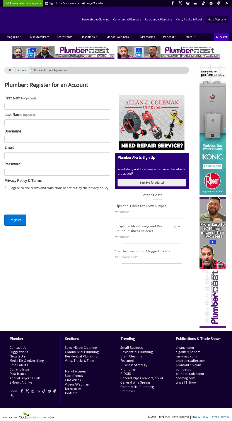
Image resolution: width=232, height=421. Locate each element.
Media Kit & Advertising (27, 360)
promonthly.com (188, 365)
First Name (20, 98)
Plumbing (127, 369)
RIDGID (125, 373)
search (221, 37)
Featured (127, 360)
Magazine (13, 37)
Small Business (131, 347)
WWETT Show (186, 382)
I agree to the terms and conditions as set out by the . (57, 188)
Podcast (169, 37)
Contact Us (18, 347)
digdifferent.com (188, 352)
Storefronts (64, 37)
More (189, 37)
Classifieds (88, 37)
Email (9, 147)
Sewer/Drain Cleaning (95, 19)
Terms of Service (219, 417)
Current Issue (19, 369)
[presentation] (37, 204)
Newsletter (18, 356)
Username (12, 131)
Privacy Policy (199, 417)
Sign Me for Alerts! (152, 183)
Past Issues (18, 373)
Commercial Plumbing (127, 19)
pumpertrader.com (190, 373)
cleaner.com (185, 347)
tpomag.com (185, 378)
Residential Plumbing (158, 19)
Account (22, 70)
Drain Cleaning (131, 356)
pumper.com (185, 369)
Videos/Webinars (118, 37)
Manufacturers (39, 37)
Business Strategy (133, 365)
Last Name (20, 114)
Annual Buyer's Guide (25, 378)
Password (12, 163)
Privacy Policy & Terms (23, 180)
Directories (147, 37)
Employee (127, 391)
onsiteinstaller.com (190, 360)
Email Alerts (19, 365)
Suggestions (19, 352)
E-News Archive (21, 382)
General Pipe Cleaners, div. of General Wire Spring (141, 380)
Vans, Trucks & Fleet (189, 19)
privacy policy (98, 188)
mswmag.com (186, 356)
